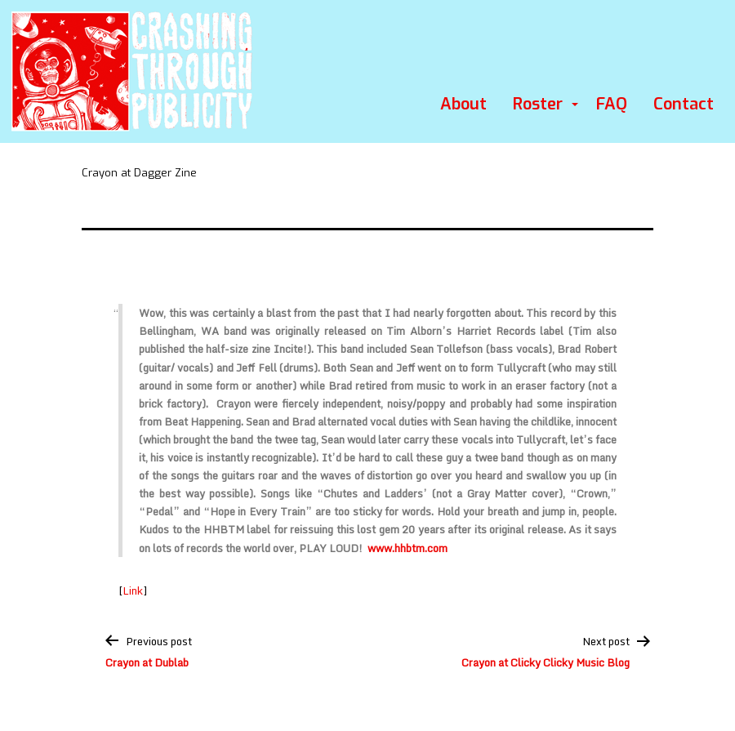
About (463, 104)
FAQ (611, 104)
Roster (538, 104)
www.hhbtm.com (408, 548)
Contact (683, 104)
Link (132, 591)
